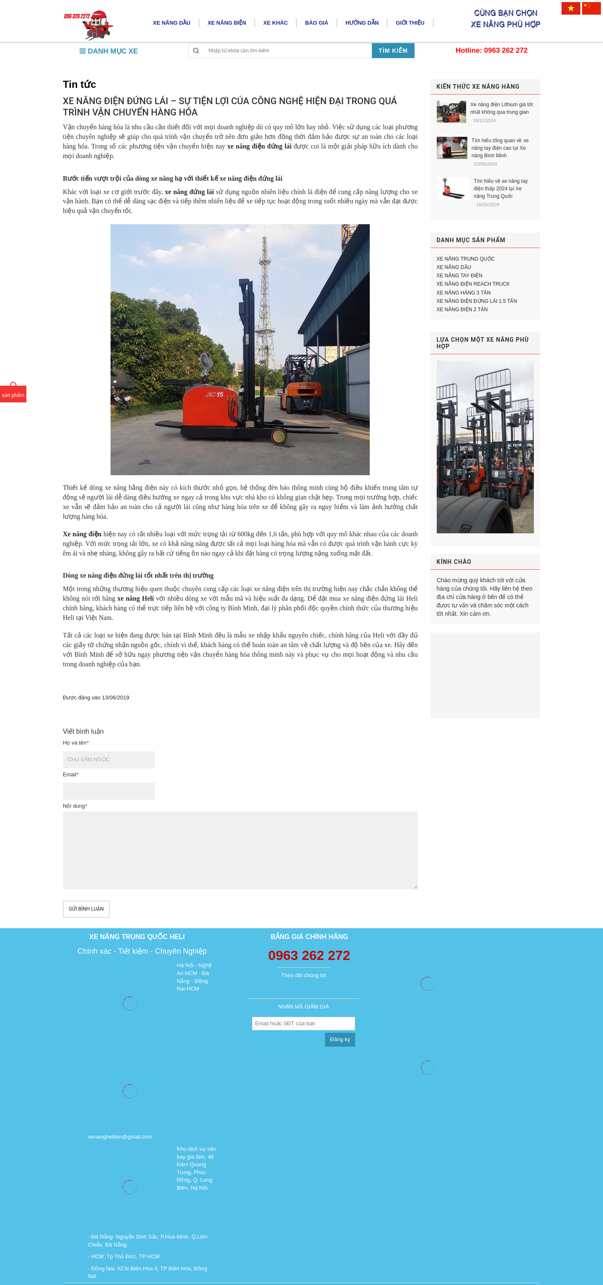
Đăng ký (340, 1039)
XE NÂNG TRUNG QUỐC (466, 259)
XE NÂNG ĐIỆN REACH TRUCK (473, 284)
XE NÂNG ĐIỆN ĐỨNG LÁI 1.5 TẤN (477, 301)
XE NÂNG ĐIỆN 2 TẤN (462, 309)
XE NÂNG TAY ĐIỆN (459, 276)
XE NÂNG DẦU (454, 267)
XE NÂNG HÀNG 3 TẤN (464, 293)
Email (71, 774)
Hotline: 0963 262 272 (492, 50)
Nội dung (75, 806)
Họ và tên (75, 743)
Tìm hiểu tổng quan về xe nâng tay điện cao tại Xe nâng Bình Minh (500, 148)
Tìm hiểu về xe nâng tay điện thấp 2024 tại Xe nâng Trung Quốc (501, 188)
